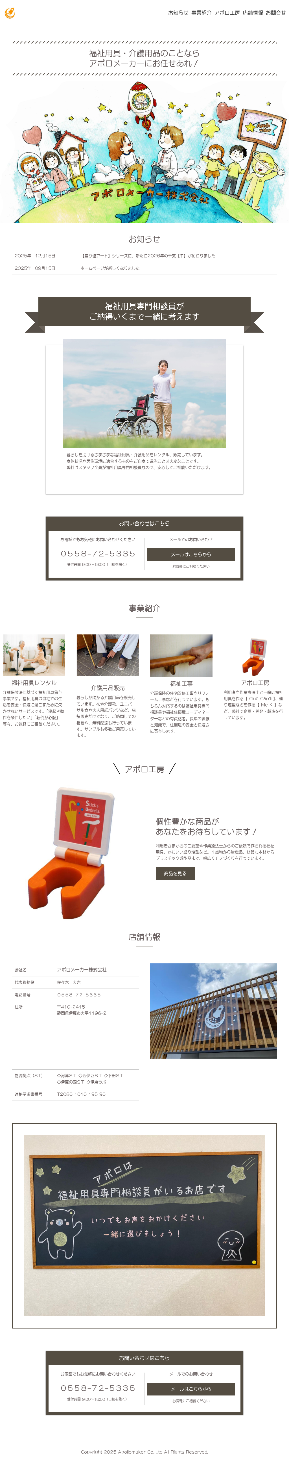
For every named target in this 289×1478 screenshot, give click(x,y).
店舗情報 (253, 12)
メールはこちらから (191, 554)
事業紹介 (201, 12)
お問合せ (276, 12)
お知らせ (178, 12)
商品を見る (175, 873)
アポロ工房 (227, 12)
